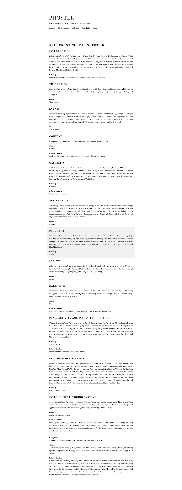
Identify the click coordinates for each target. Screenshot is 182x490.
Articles (52, 28)
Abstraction (59, 200)
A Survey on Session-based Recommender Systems (104, 372)
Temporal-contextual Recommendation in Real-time (93, 369)
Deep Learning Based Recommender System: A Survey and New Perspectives (90, 366)
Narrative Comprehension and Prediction (64, 311)
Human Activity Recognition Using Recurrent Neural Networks (109, 328)
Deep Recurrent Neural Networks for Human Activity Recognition (94, 334)
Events (54, 109)
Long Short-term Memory (123, 64)
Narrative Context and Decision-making (90, 156)
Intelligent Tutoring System (59, 415)
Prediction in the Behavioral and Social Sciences (67, 352)
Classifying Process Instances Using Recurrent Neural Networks (74, 236)
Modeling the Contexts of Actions (61, 156)
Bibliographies (63, 28)
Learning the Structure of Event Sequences (65, 59)
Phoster (61, 18)
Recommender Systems (66, 358)
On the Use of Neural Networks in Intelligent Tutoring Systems (72, 402)
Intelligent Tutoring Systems (72, 397)
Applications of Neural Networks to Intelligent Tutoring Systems (73, 407)
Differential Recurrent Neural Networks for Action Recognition (106, 326)
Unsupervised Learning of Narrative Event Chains (68, 291)
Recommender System (57, 390)
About (95, 28)
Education (90, 440)
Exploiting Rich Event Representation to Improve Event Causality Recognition (89, 176)
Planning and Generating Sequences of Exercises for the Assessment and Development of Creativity (87, 422)
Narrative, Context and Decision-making (96, 311)
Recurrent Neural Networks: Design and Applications (107, 67)
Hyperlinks (86, 28)
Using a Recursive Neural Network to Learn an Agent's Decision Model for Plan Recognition (84, 323)
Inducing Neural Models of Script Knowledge (67, 266)
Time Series (58, 84)
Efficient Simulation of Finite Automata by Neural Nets (71, 56)
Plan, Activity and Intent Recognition (79, 318)
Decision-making (79, 440)
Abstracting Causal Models (59, 206)
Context (55, 136)
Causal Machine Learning (58, 194)
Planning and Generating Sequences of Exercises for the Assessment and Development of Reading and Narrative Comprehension (91, 472)
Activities (75, 28)
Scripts (55, 261)
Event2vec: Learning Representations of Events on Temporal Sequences (76, 114)
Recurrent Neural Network (95, 77)
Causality (57, 163)
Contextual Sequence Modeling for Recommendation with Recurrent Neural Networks (81, 363)
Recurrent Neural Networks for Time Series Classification (70, 89)
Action (51, 130)
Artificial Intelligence (57, 440)
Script (51, 279)
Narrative (57, 286)
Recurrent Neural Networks (78, 45)
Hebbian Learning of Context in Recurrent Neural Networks (71, 141)
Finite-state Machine (57, 77)
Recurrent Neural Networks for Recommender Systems (69, 383)
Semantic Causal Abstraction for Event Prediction (87, 211)
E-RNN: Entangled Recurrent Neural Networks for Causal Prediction (76, 168)
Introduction (59, 51)
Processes (57, 231)
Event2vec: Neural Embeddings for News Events (84, 116)
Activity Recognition (57, 344)
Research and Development (70, 23)
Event (57, 130)
